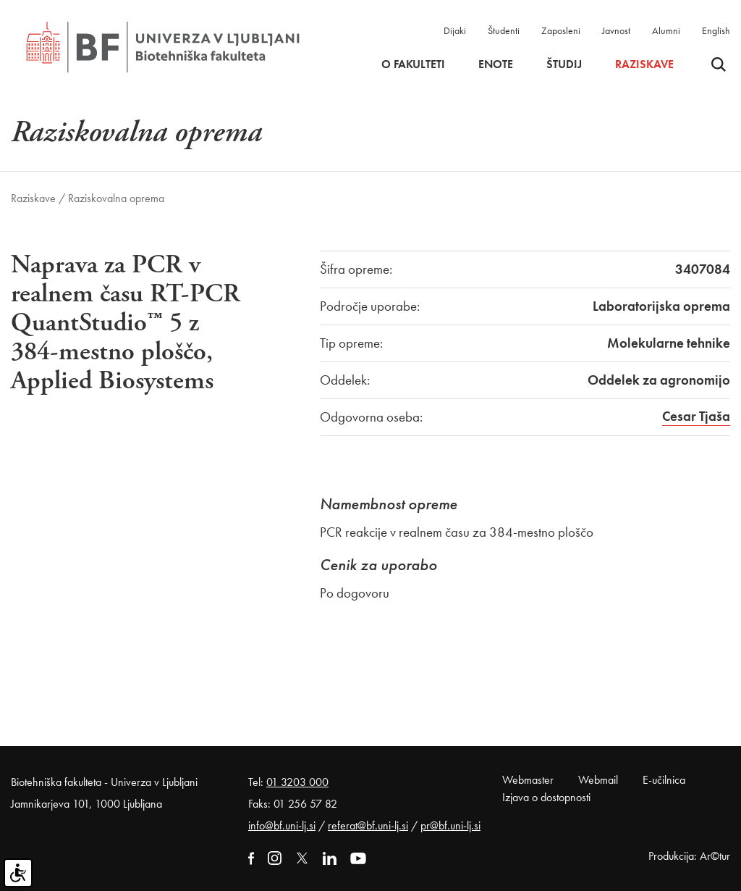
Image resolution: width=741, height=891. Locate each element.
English (716, 30)
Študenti (504, 30)
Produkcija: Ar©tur (689, 855)
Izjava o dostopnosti (546, 797)
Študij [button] (564, 64)
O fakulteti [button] (413, 64)
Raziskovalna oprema (116, 198)
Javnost (616, 30)
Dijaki (455, 30)
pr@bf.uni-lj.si (450, 825)
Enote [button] (495, 64)
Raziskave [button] (644, 64)
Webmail (598, 779)
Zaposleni (560, 30)
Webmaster (528, 779)
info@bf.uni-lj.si (282, 825)
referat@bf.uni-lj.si (368, 825)
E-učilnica (664, 779)
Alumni (666, 30)
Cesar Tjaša (696, 416)
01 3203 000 (297, 782)
